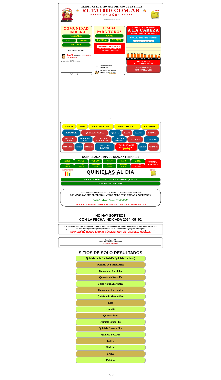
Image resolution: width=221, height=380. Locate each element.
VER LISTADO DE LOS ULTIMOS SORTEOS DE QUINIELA (110, 180)
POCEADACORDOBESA (102, 139)
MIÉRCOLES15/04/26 (95, 161)
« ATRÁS (68, 126)
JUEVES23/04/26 (109, 165)
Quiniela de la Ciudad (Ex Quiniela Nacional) (110, 258)
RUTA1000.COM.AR (111, 10)
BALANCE (116, 40)
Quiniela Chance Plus (110, 328)
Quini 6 (110, 309)
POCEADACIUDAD (69, 139)
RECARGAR (150, 126)
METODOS (76, 45)
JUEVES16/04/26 (109, 161)
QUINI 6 (115, 133)
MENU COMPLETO (127, 126)
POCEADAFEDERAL (119, 139)
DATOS (83, 40)
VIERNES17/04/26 (123, 161)
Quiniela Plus (110, 315)
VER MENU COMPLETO (110, 184)
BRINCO (152, 133)
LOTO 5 (138, 133)
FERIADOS (153, 147)
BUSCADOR (71, 133)
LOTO (127, 133)
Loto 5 (110, 341)
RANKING (102, 40)
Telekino (110, 347)
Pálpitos (110, 360)
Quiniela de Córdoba (110, 271)
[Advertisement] (110, 98)
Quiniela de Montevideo (110, 296)
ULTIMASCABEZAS (153, 163)
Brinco (110, 353)
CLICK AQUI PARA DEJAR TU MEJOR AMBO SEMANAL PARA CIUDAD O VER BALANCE (110, 205)
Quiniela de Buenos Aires (110, 264)
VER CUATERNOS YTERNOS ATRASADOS (143, 69)
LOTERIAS (151, 139)
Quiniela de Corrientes (110, 290)
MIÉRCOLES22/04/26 (95, 165)
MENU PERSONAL (101, 126)
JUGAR (109, 36)
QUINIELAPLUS (85, 139)
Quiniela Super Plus (110, 321)
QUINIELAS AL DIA (95, 133)
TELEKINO (135, 139)
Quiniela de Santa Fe (110, 277)
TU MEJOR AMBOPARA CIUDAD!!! (126, 147)
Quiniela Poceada (110, 334)
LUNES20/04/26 (67, 165)
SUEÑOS (142, 147)
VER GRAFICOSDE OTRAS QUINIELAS (143, 62)
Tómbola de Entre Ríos (110, 283)
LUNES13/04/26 (67, 161)
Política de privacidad (110, 243)
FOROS (69, 40)
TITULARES (76, 36)
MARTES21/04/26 (81, 165)
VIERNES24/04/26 (123, 165)
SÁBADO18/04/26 (138, 161)
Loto (110, 302)
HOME (82, 126)
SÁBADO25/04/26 (138, 165)
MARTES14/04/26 (81, 161)
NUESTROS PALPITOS (105, 147)
